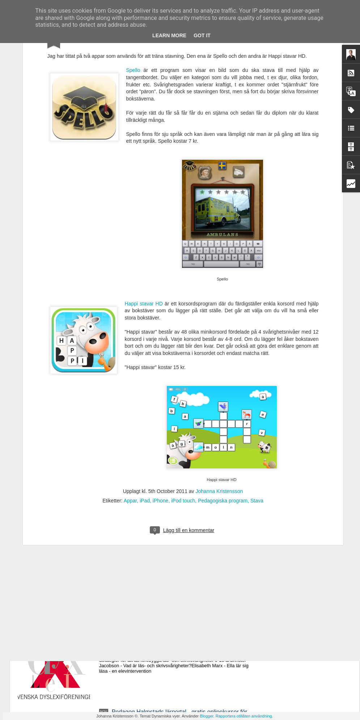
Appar (130, 410)
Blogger (206, 716)
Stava (256, 410)
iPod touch (183, 410)
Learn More (169, 35)
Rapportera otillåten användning (244, 716)
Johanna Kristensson (219, 401)
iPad (145, 410)
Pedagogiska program (222, 410)
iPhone (161, 410)
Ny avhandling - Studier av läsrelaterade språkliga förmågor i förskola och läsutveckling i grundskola (176, 551)
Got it (202, 35)
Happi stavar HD (144, 213)
